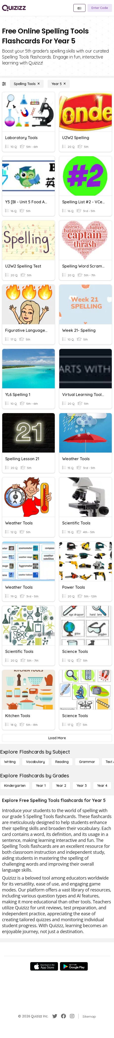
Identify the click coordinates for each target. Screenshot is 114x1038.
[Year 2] (61, 786)
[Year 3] (81, 786)
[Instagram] (72, 1016)
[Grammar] (87, 762)
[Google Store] (74, 966)
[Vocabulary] (35, 762)
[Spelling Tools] (27, 84)
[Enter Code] (99, 8)
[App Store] (44, 966)
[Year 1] (41, 786)
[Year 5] (59, 84)
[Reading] (62, 762)
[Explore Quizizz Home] (14, 8)
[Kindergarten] (15, 786)
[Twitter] (54, 1016)
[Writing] (10, 762)
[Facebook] (63, 1016)
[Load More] (57, 738)
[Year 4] (102, 786)
